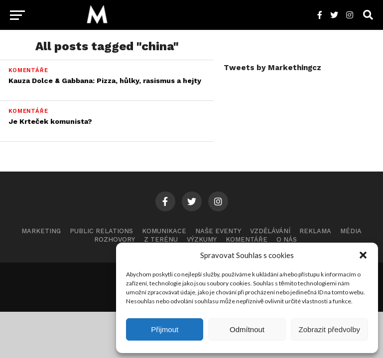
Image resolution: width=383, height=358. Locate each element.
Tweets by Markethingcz (272, 67)
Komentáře (246, 239)
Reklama (315, 231)
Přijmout (164, 329)
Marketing (41, 231)
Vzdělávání (270, 231)
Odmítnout (247, 329)
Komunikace (164, 231)
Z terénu (161, 239)
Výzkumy (202, 239)
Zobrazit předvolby (329, 329)
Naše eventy (218, 231)
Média (351, 231)
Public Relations (101, 231)
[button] (363, 255)
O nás (286, 239)
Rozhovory (114, 239)
